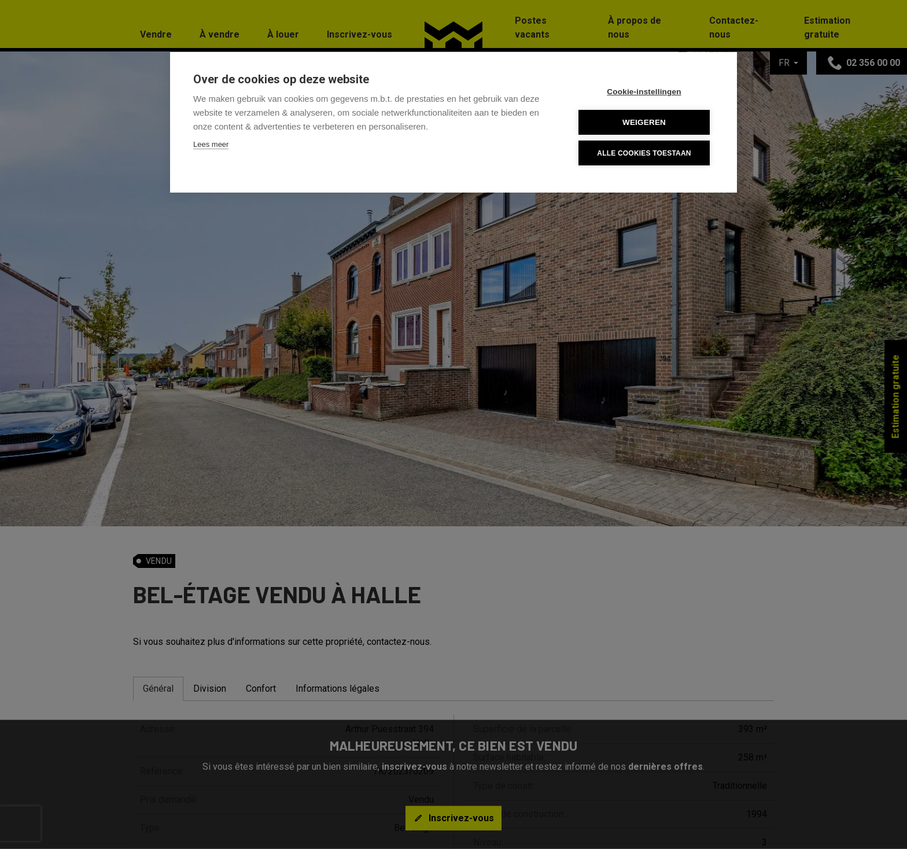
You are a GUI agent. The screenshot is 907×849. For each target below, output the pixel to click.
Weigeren (644, 122)
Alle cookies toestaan (644, 153)
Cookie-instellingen (644, 91)
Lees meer (210, 144)
